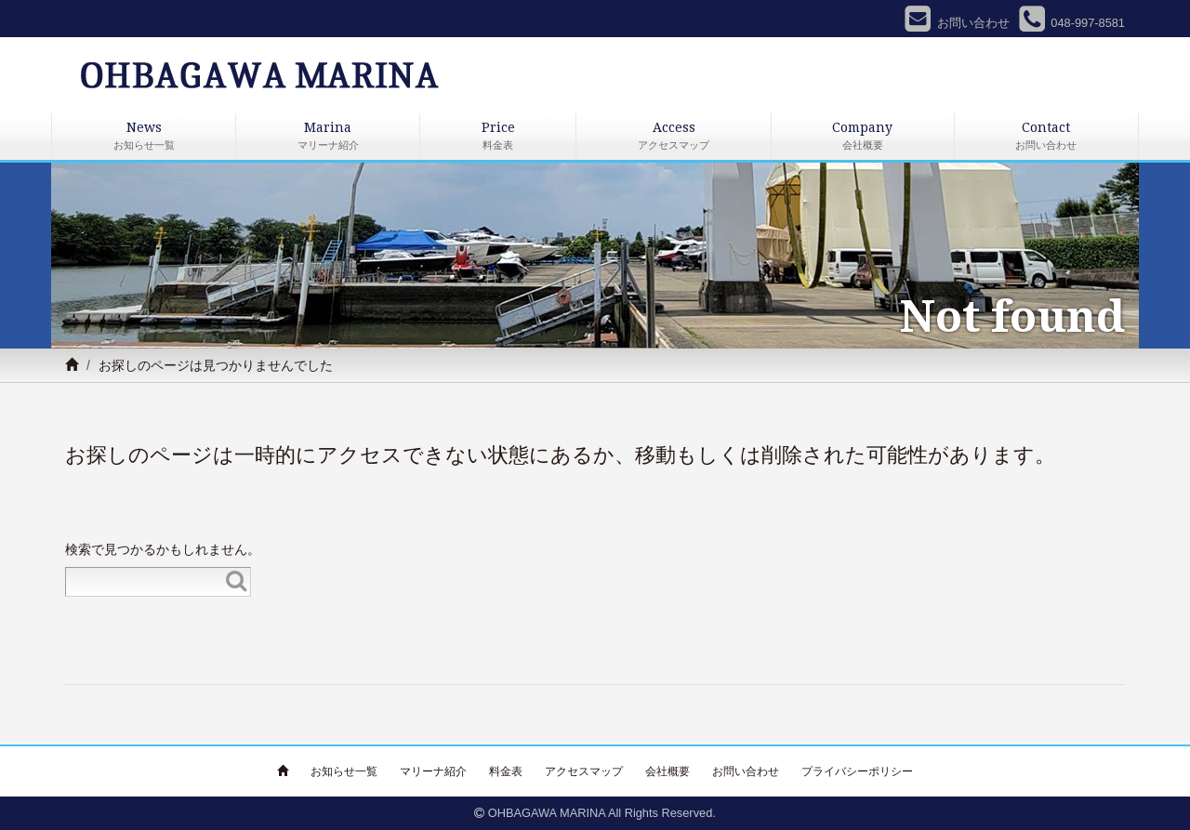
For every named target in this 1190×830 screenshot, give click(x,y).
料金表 (505, 771)
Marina (327, 137)
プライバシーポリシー (857, 771)
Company (863, 137)
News (143, 137)
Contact (1046, 137)
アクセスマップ (584, 771)
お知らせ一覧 (344, 771)
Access (673, 137)
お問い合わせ (745, 771)
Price (498, 137)
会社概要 (667, 771)
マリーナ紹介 (433, 771)
